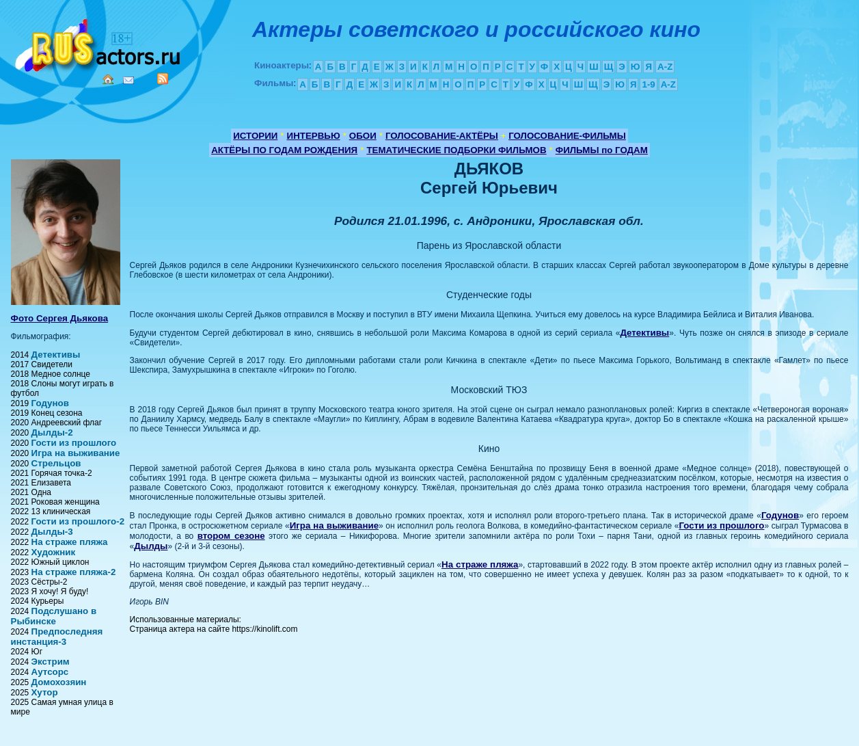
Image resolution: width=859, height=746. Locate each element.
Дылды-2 (52, 432)
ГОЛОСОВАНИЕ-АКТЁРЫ (441, 136)
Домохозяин (59, 682)
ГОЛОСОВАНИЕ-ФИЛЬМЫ (567, 136)
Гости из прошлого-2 (77, 521)
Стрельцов (56, 463)
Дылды (150, 546)
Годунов (50, 403)
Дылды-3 (52, 532)
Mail (128, 80)
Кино (99, 43)
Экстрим (50, 661)
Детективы (56, 354)
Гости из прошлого (74, 443)
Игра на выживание (75, 453)
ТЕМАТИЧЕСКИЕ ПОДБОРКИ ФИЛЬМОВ (456, 150)
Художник (53, 552)
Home (108, 79)
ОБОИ (363, 136)
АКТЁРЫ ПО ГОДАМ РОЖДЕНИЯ (284, 150)
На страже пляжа (69, 542)
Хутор (44, 692)
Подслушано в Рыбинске (54, 616)
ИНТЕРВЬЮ (313, 136)
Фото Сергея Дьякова (60, 318)
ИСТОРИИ (255, 136)
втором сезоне (231, 536)
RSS (162, 78)
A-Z (664, 67)
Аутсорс (50, 672)
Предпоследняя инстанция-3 (57, 636)
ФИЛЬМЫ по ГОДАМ (602, 150)
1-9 (648, 84)
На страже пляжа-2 (73, 572)
